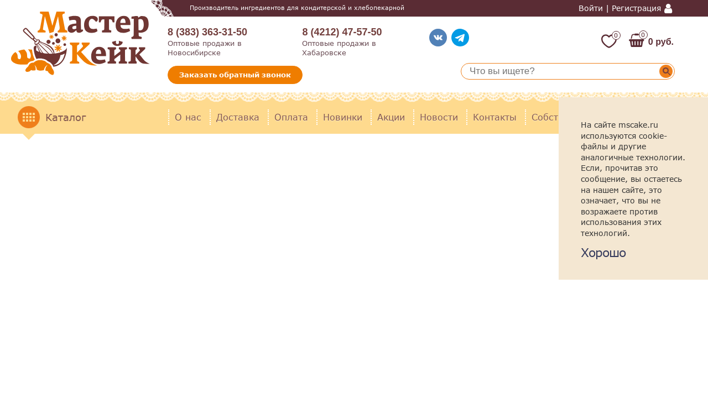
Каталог (65, 117)
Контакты (495, 117)
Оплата (291, 117)
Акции (391, 117)
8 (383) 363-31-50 (207, 32)
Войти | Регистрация (620, 8)
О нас (188, 117)
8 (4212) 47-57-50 (342, 32)
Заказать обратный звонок (235, 74)
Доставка (237, 117)
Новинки (342, 117)
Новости (439, 117)
